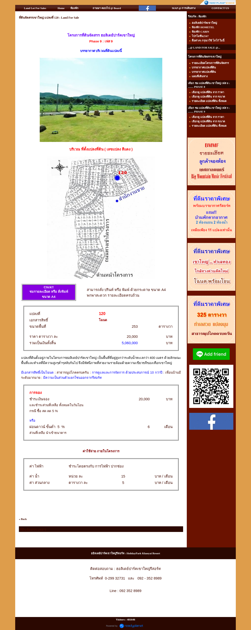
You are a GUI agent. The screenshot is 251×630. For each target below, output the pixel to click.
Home (61, 8)
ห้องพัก (74, 8)
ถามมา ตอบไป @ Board (107, 8)
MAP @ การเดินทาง (183, 8)
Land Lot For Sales (35, 8)
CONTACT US (220, 8)
